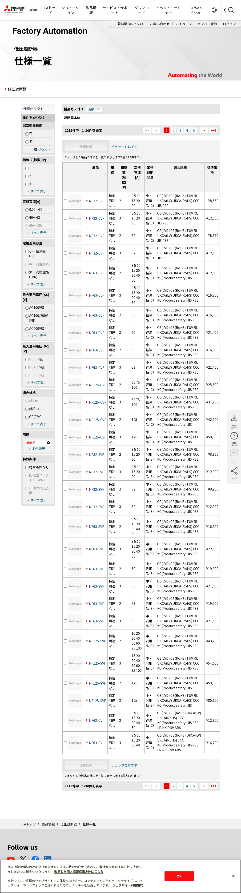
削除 (48, 442)
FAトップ (49, 10)
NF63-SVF (96, 526)
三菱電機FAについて (129, 23)
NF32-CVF (96, 201)
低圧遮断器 (17, 89)
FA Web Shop (195, 10)
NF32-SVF (96, 454)
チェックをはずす (124, 146)
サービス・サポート (115, 10)
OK (179, 876)
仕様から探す (33, 108)
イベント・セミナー (168, 10)
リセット (44, 149)
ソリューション (70, 10)
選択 (91, 109)
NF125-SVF (97, 640)
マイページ (183, 23)
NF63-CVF (96, 273)
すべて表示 (39, 191)
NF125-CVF (97, 385)
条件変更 (38, 448)
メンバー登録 (207, 23)
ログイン (229, 23)
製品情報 (91, 10)
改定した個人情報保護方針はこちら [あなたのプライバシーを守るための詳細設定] (78, 871)
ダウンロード (142, 10)
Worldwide (214, 10)
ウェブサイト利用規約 (127, 885)
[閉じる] (233, 876)
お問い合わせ (160, 23)
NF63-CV (95, 720)
